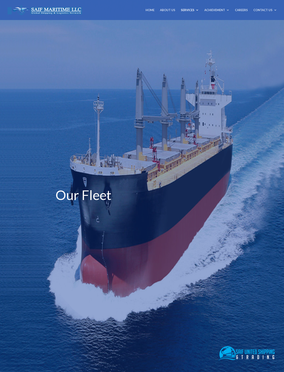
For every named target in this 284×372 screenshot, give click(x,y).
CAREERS (241, 10)
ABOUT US (167, 10)
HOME (150, 10)
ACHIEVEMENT (214, 10)
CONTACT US (262, 10)
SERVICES (187, 10)
